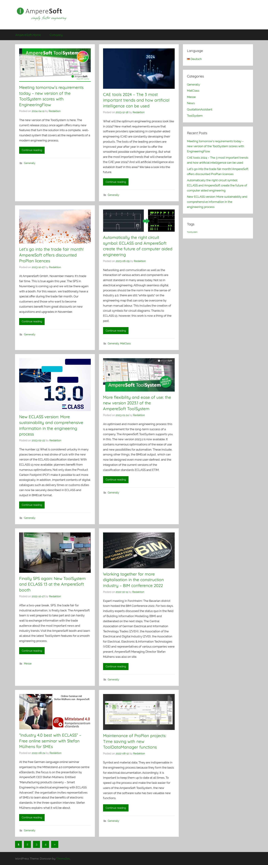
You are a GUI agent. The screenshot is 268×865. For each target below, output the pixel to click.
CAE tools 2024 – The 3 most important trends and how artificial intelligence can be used (136, 100)
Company (56, 35)
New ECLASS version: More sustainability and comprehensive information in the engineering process (217, 202)
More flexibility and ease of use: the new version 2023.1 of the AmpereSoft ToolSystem (137, 403)
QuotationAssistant (199, 109)
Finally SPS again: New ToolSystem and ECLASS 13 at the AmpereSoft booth (52, 584)
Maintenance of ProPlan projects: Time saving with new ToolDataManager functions (134, 741)
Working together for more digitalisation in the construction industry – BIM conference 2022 (133, 579)
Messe (28, 663)
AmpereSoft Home (28, 35)
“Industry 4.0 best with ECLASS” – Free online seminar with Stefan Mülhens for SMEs (50, 740)
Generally (29, 163)
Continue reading (32, 150)
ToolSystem (195, 115)
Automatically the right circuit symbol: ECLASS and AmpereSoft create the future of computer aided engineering (217, 185)
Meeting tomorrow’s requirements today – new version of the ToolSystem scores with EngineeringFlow (215, 146)
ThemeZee (63, 858)
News (191, 103)
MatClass (125, 343)
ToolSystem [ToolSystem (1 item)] (192, 232)
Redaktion (55, 111)
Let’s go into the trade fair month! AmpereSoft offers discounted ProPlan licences (51, 255)
